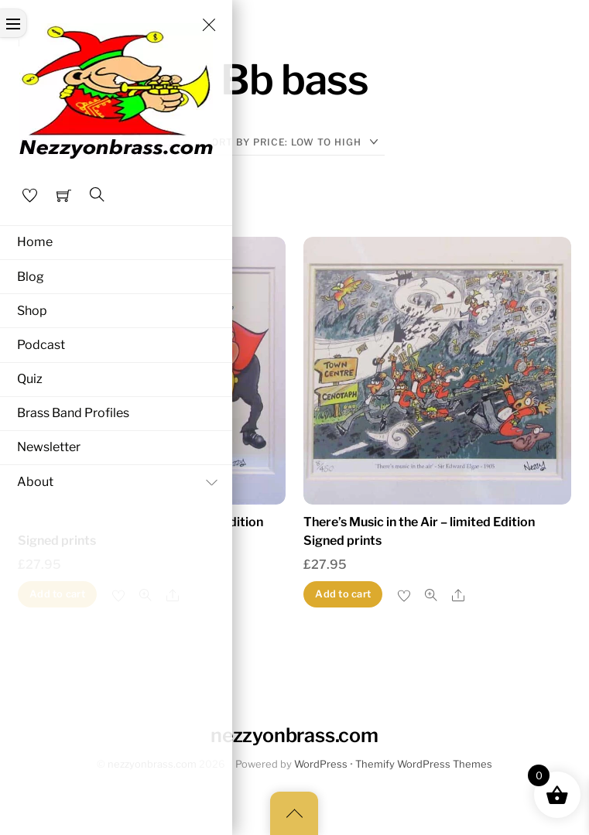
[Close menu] (209, 25)
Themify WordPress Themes (423, 764)
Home (35, 241)
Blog (30, 276)
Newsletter (48, 447)
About (120, 482)
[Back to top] (294, 813)
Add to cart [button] (343, 594)
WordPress (321, 764)
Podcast (41, 344)
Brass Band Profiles (73, 413)
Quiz (30, 378)
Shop (32, 310)
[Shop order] (294, 142)
